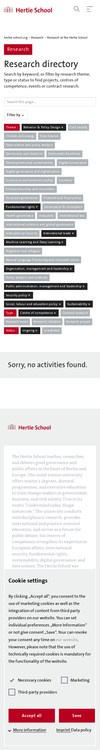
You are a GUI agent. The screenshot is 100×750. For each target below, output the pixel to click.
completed (52, 330)
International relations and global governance (39, 224)
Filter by (16, 114)
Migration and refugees (23, 251)
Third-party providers (33, 692)
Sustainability (79, 304)
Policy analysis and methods (27, 277)
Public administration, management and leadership (46, 286)
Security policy (18, 295)
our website (67, 639)
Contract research (75, 313)
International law (72, 216)
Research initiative (47, 321)
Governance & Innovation (63, 207)
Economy (66, 180)
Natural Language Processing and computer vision (42, 260)
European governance (22, 198)
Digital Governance (72, 163)
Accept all (32, 715)
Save (77, 715)
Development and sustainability (29, 163)
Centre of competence (38, 313)
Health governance (19, 216)
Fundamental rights (22, 207)
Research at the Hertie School (67, 37)
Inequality (46, 216)
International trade (59, 233)
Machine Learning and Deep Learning (35, 242)
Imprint (63, 730)
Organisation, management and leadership (39, 269)
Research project (78, 321)
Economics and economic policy (29, 180)
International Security (22, 233)
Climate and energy (20, 136)
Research (37, 37)
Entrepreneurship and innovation (30, 189)
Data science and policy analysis (29, 145)
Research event (17, 321)
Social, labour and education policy (34, 304)
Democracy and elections (24, 153)
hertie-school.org (15, 37)
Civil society (78, 127)
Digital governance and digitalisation (33, 171)
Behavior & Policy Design (43, 127)
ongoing (30, 330)
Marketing (75, 680)
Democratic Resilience (64, 153)
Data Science (49, 136)
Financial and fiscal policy (62, 198)
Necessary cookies (30, 680)
